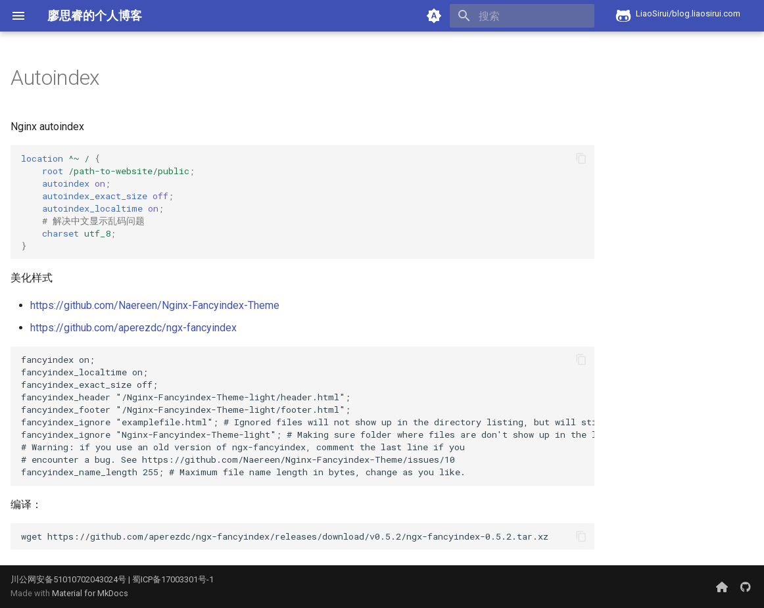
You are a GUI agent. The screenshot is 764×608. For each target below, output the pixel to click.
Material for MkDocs (90, 593)
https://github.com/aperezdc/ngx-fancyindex (133, 327)
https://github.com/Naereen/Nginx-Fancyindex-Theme (154, 305)
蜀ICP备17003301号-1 (173, 579)
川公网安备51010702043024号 (68, 579)
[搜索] (517, 16)
